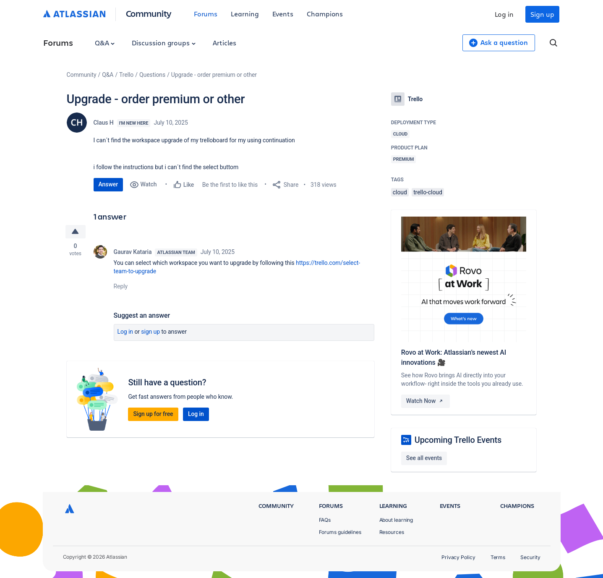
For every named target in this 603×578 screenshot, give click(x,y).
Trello (126, 74)
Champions (325, 13)
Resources (391, 532)
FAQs (325, 520)
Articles (224, 42)
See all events (424, 458)
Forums (206, 13)
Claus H (104, 122)
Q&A (105, 42)
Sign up (542, 14)
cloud (400, 192)
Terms (498, 557)
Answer (108, 184)
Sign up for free (153, 414)
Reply (121, 286)
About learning (396, 520)
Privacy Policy (458, 557)
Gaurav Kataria (133, 251)
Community (149, 13)
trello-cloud (427, 192)
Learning (244, 13)
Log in (504, 14)
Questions (152, 74)
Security (530, 557)
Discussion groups (164, 42)
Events (283, 13)
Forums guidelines (340, 532)
